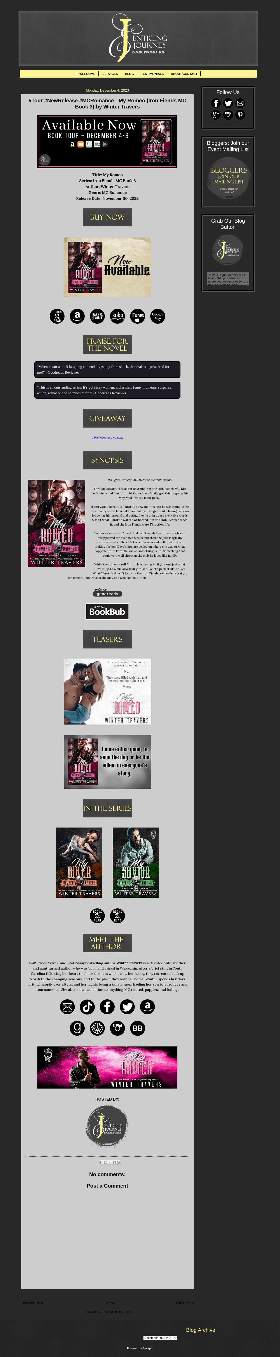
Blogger (147, 1348)
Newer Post (33, 1303)
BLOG (129, 74)
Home (109, 1303)
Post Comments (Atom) (117, 1311)
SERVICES (110, 74)
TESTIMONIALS (152, 74)
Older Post (185, 1303)
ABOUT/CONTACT (184, 74)
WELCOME (87, 74)
